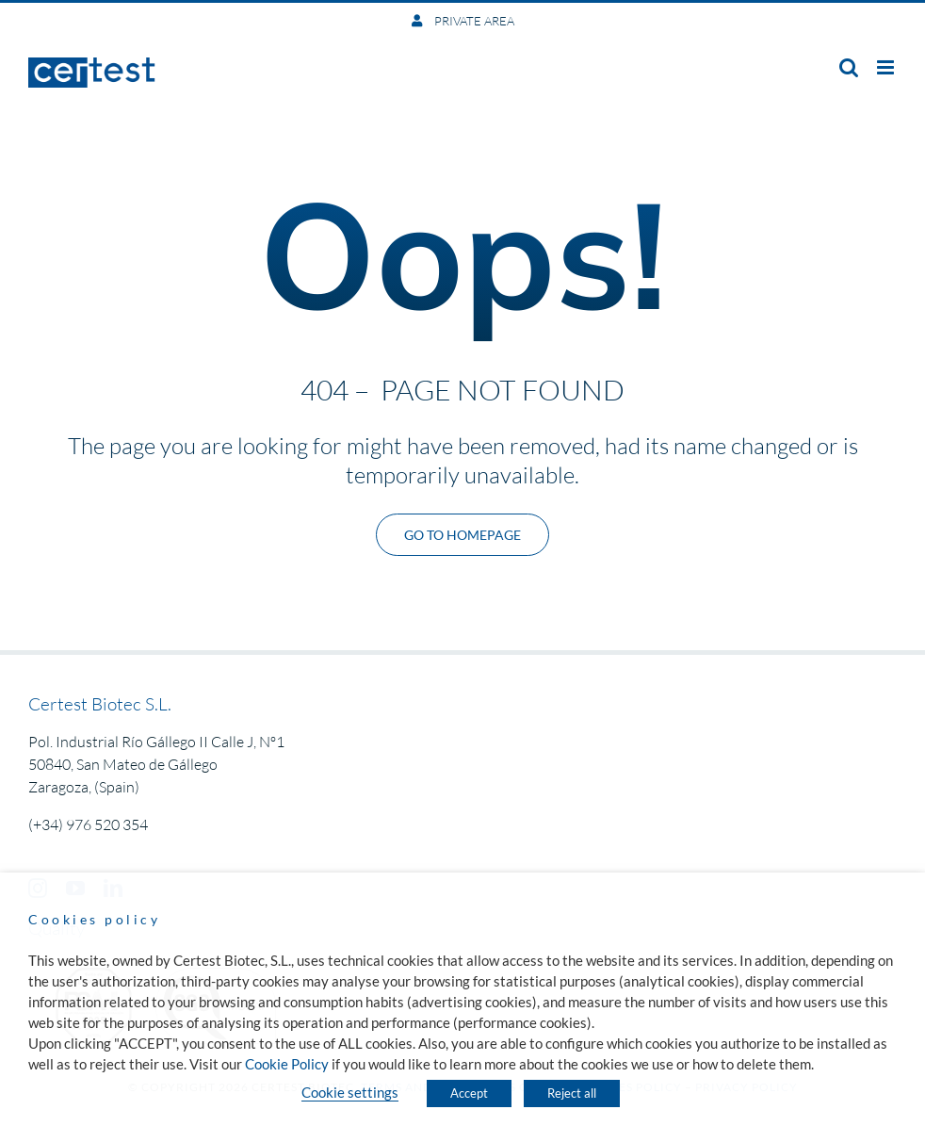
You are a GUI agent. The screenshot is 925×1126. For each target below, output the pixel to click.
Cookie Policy (287, 1064)
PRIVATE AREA (472, 20)
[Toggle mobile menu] (887, 67)
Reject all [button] (571, 1093)
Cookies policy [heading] (94, 919)
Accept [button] (469, 1093)
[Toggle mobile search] (848, 67)
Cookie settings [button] (349, 1093)
